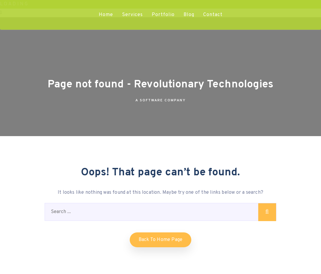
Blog (189, 15)
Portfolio (163, 15)
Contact (213, 15)
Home (106, 15)
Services (132, 15)
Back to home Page (160, 240)
